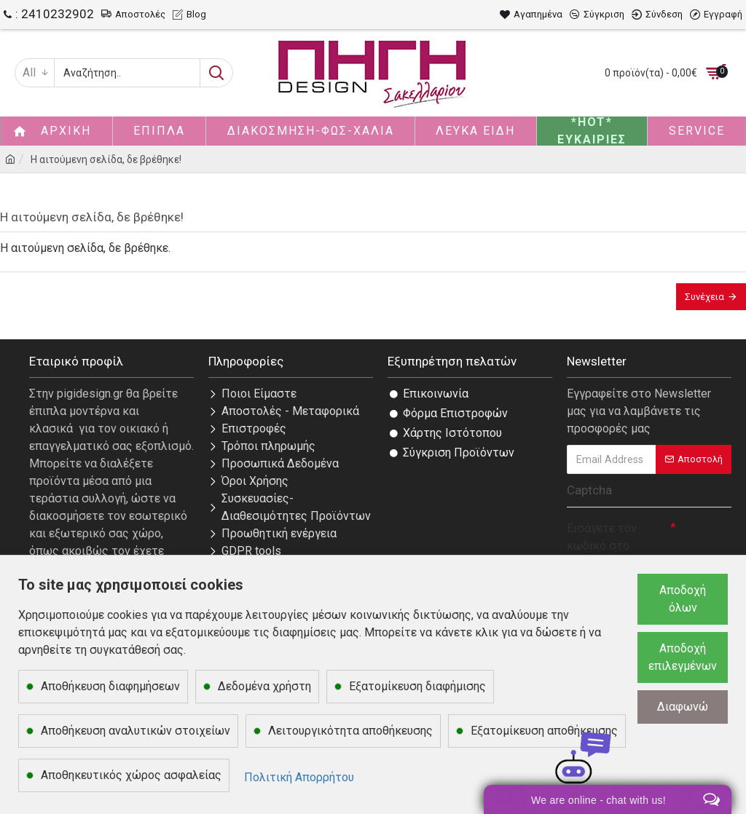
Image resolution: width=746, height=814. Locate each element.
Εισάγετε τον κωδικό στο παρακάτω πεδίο (611, 545)
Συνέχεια (704, 296)
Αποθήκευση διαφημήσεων (110, 686)
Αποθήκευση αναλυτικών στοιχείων (135, 731)
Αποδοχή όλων (682, 599)
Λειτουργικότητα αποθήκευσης (350, 731)
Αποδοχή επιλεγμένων (682, 657)
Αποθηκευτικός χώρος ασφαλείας (131, 775)
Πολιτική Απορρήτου (299, 777)
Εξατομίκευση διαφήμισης (417, 686)
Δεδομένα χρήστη (264, 686)
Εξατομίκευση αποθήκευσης (544, 731)
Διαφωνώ (682, 707)
